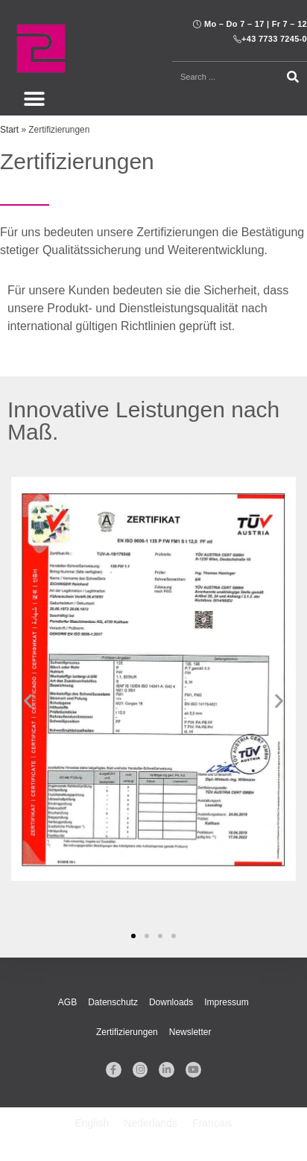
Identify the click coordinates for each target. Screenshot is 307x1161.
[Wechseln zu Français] (212, 1123)
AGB (67, 1002)
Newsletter (190, 1032)
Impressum (226, 1002)
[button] (34, 99)
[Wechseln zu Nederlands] (150, 1123)
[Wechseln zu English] (91, 1123)
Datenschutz (113, 1002)
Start (9, 129)
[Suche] (293, 77)
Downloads (171, 1002)
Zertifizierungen (127, 1032)
